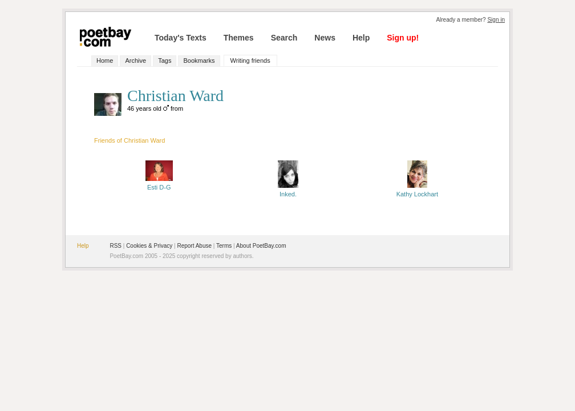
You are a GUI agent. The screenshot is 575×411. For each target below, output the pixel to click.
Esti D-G (159, 184)
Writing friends (250, 60)
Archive (135, 60)
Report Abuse (194, 246)
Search (284, 37)
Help (361, 37)
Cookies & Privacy (149, 246)
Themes (239, 37)
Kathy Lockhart (417, 191)
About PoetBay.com (261, 246)
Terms (224, 246)
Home (104, 60)
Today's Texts (180, 37)
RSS (116, 246)
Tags (164, 60)
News (324, 37)
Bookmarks (198, 60)
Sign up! (403, 37)
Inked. (288, 191)
